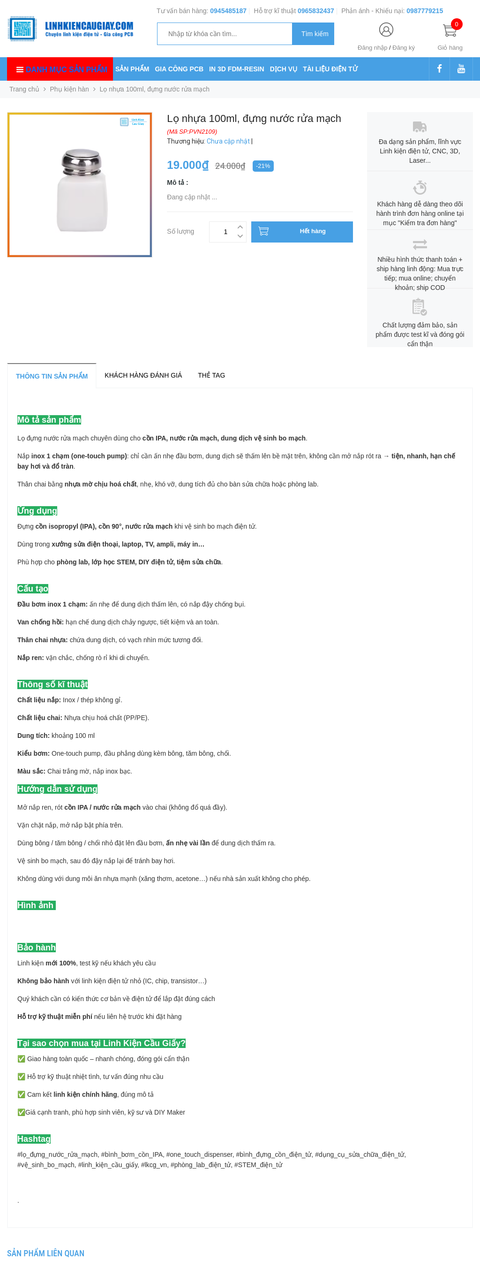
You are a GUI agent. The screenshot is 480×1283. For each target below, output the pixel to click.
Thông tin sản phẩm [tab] (52, 376)
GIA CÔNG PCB (179, 69)
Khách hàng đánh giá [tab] (143, 375)
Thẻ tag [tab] (211, 375)
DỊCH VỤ (284, 69)
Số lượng (180, 230)
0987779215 (424, 11)
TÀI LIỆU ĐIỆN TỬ (330, 69)
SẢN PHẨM (132, 69)
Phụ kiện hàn (69, 89)
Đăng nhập (372, 47)
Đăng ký (403, 47)
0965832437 (316, 11)
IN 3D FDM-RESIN (236, 69)
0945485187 (228, 11)
